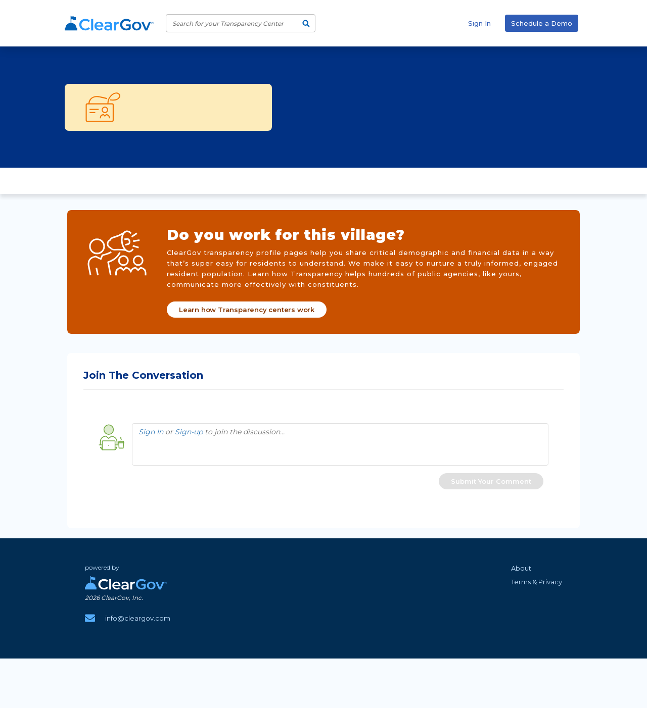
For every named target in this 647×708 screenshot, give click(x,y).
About (521, 567)
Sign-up (189, 430)
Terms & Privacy (536, 580)
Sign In (479, 23)
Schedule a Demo (541, 23)
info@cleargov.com (137, 617)
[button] (491, 480)
